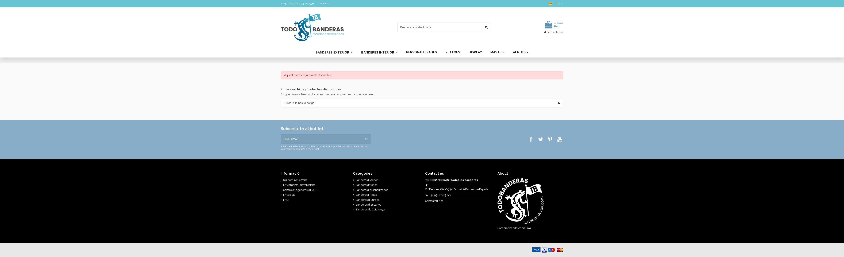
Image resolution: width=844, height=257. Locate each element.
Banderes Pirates (366, 194)
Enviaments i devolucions (299, 184)
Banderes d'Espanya (368, 204)
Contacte (324, 3)
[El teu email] (321, 139)
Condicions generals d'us (298, 189)
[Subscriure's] (366, 139)
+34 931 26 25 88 (440, 195)
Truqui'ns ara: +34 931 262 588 (298, 3)
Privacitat (289, 194)
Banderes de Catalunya (370, 209)
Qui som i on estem (295, 180)
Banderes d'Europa (368, 199)
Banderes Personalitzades (372, 189)
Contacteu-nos (434, 200)
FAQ (285, 199)
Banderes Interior (366, 184)
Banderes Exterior (367, 180)
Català (556, 3)
